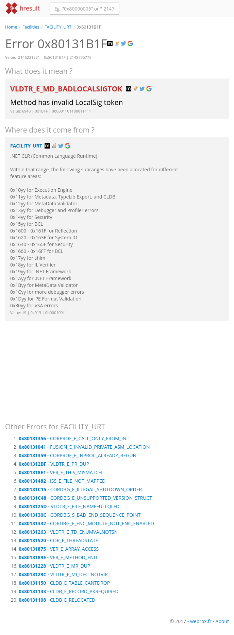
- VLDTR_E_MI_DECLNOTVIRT (65, 574)
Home (11, 27)
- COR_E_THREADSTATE (58, 540)
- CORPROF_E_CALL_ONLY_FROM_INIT (74, 438)
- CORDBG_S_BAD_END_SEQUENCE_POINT (79, 515)
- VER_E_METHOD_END (58, 557)
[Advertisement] (117, 368)
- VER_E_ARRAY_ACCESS (59, 549)
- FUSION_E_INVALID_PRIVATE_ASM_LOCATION (84, 447)
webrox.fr (201, 621)
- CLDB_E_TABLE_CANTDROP (64, 583)
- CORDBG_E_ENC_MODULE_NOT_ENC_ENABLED (86, 523)
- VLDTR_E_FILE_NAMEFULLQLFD (69, 506)
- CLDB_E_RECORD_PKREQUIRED (68, 591)
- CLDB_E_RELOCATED (57, 600)
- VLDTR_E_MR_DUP (54, 566)
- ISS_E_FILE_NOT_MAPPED (62, 481)
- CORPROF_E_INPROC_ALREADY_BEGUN (77, 455)
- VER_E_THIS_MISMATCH (60, 472)
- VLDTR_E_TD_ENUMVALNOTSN (68, 532)
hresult (22, 8)
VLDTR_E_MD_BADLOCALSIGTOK (67, 88)
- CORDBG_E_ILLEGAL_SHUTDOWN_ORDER (80, 489)
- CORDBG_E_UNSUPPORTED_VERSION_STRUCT (85, 498)
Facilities (30, 27)
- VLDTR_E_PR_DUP (54, 464)
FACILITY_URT (58, 27)
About (222, 621)
